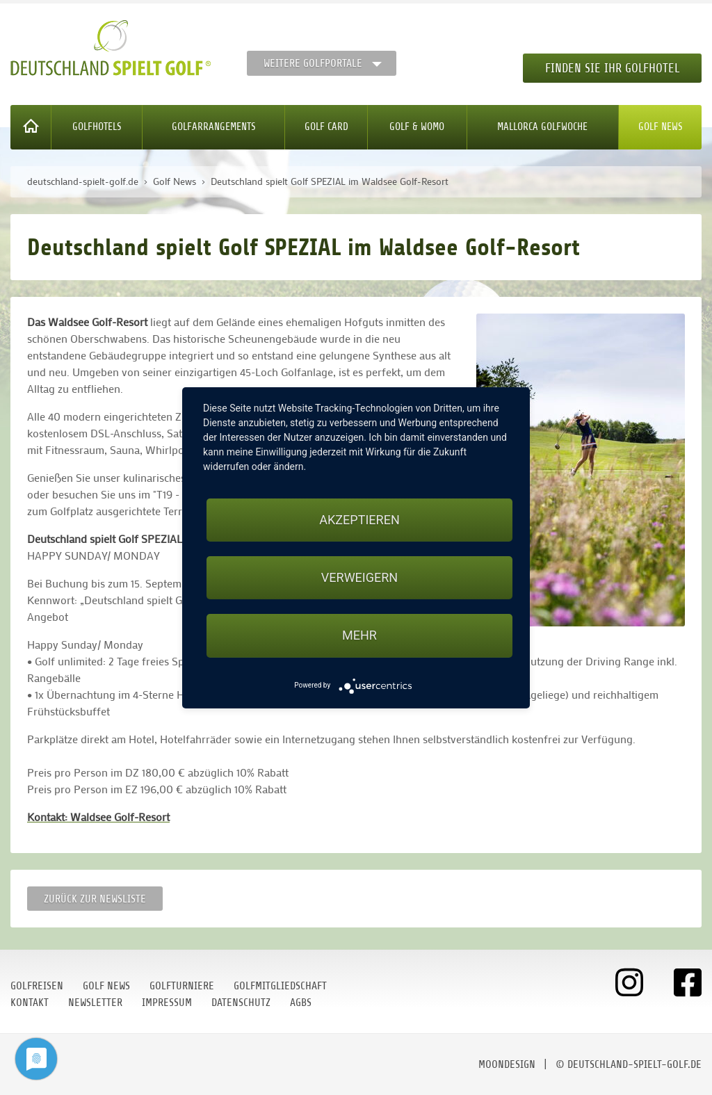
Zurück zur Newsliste (95, 899)
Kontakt (29, 1002)
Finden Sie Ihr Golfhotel (612, 68)
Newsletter (95, 1002)
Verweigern (359, 577)
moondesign (506, 1064)
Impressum (167, 1002)
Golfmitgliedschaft (280, 986)
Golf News (660, 127)
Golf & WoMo (416, 127)
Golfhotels (97, 127)
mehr (359, 635)
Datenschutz (240, 1002)
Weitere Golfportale (313, 63)
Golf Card (326, 127)
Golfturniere (181, 986)
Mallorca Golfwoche (542, 127)
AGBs (301, 1002)
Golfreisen (36, 986)
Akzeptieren (359, 519)
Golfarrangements (214, 127)
